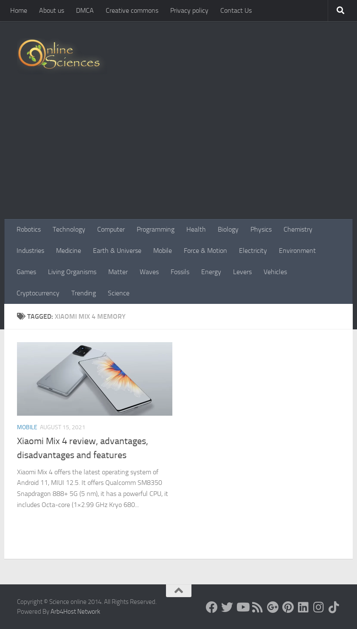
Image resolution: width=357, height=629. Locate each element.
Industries (30, 250)
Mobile (162, 250)
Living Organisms (72, 272)
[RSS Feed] (258, 607)
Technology (69, 229)
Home (18, 10)
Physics (261, 229)
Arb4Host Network (75, 611)
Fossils (180, 272)
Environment (297, 250)
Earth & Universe (117, 250)
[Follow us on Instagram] (319, 607)
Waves (149, 272)
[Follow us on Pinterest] (288, 607)
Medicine (68, 250)
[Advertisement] (178, 155)
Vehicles (275, 272)
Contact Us (236, 10)
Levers (242, 272)
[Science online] (212, 607)
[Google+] (273, 607)
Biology (228, 229)
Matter (118, 272)
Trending (83, 293)
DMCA (85, 10)
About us (51, 10)
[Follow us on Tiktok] (334, 607)
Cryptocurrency (38, 293)
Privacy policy (189, 10)
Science (118, 293)
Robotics (29, 229)
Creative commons (132, 10)
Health (196, 229)
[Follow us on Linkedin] (303, 607)
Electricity (253, 250)
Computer (111, 229)
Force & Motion (205, 250)
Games (26, 272)
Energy (211, 272)
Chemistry (298, 229)
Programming (155, 229)
